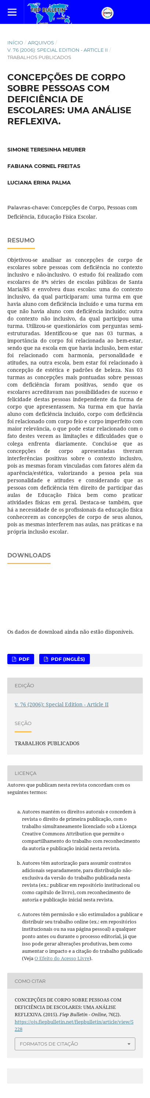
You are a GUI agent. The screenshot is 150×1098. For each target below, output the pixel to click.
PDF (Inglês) (67, 659)
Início (15, 42)
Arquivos (41, 42)
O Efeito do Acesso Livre (61, 958)
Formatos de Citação (49, 1044)
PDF (23, 659)
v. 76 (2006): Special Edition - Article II (57, 50)
